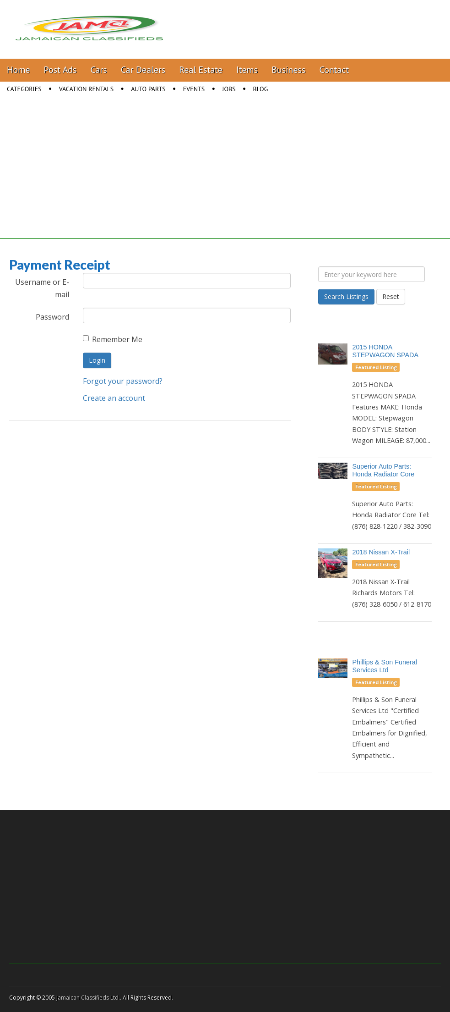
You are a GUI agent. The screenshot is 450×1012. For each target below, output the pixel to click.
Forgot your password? (123, 381)
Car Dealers (143, 70)
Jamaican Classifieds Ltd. (88, 997)
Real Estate (200, 70)
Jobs (228, 89)
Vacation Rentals (86, 89)
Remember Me (112, 339)
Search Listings (346, 296)
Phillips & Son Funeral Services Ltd (384, 666)
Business (288, 70)
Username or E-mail (42, 288)
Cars (99, 70)
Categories (24, 89)
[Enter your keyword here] (371, 274)
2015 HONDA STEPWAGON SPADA (385, 351)
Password (52, 317)
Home (18, 70)
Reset (390, 296)
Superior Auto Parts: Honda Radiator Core (383, 470)
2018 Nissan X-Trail (381, 552)
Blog (260, 89)
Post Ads (60, 70)
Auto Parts (148, 89)
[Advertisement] (225, 175)
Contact (334, 70)
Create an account (114, 398)
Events (194, 89)
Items (247, 70)
